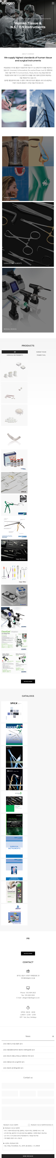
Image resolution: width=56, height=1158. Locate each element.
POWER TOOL (41, 355)
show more (28, 681)
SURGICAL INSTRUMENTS (15, 355)
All (15, 352)
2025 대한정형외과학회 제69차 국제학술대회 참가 (19, 1050)
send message (28, 1156)
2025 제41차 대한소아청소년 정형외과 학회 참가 (18, 1056)
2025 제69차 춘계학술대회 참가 (13, 1068)
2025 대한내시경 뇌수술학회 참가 (13, 1062)
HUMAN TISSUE (41, 352)
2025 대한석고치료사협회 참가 (13, 1044)
